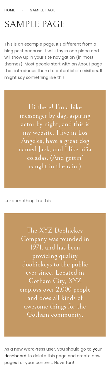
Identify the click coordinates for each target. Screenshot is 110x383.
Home (9, 10)
